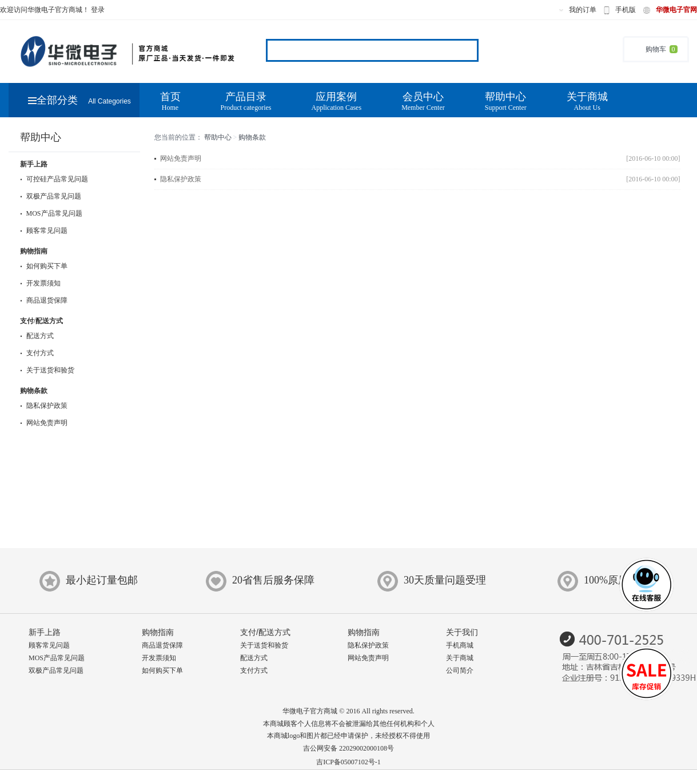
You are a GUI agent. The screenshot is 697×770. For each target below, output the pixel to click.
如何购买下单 (43, 266)
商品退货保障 (43, 300)
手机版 (625, 10)
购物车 (656, 49)
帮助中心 (506, 101)
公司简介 (459, 670)
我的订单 (582, 10)
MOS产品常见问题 (51, 213)
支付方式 (37, 353)
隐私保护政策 (43, 406)
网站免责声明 (43, 423)
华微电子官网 (676, 10)
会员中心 (423, 101)
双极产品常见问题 (50, 196)
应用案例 (336, 101)
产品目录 (246, 101)
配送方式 (37, 336)
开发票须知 (40, 283)
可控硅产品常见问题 (54, 179)
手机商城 (459, 645)
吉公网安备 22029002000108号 (348, 748)
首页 (170, 101)
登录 (98, 10)
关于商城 (587, 101)
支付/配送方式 (41, 321)
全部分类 (79, 100)
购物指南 (33, 251)
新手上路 (33, 164)
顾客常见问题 (43, 231)
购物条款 (33, 391)
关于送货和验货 (47, 370)
